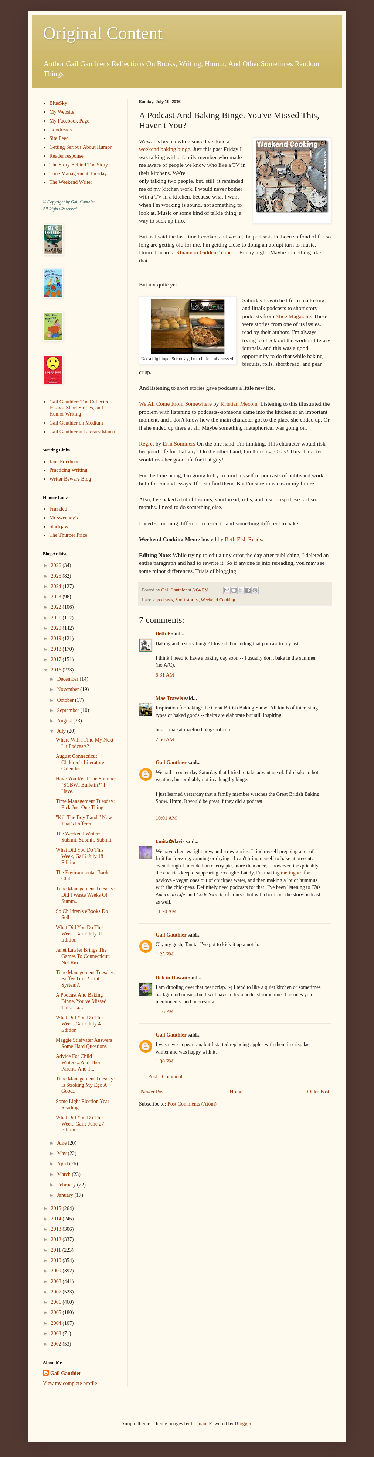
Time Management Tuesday (78, 173)
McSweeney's (64, 517)
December (68, 679)
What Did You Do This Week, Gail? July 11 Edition (79, 934)
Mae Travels (169, 698)
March (64, 1174)
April (63, 1163)
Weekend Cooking (218, 599)
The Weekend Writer (71, 182)
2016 (57, 670)
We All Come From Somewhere (175, 404)
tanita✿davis (170, 841)
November (68, 689)
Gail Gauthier (171, 762)
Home (236, 1092)
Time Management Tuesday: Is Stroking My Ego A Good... (85, 1085)
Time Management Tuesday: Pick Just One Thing (85, 804)
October (66, 700)
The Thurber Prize (68, 535)
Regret (146, 443)
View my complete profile (70, 1383)
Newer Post (153, 1092)
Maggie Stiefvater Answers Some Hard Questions (84, 1043)
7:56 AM (165, 739)
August (65, 721)
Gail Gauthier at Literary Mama (82, 431)
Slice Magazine (293, 316)
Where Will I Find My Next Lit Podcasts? (84, 743)
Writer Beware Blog (70, 479)
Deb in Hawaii (171, 977)
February (67, 1185)
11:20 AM (166, 911)
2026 (57, 565)
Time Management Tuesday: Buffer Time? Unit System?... (85, 979)
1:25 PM (165, 954)
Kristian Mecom (240, 404)
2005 (57, 1312)
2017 (57, 659)
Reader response (67, 156)
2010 (57, 1260)
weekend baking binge (164, 149)
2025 (57, 576)
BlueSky (58, 103)
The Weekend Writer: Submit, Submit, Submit (83, 837)
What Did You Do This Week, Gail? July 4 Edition (79, 1024)
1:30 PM (165, 1061)
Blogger (243, 1423)
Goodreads (61, 130)
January (65, 1195)
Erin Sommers (179, 443)
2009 (57, 1271)
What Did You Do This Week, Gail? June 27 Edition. (80, 1124)
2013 (57, 1229)
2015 (57, 1208)
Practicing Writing (69, 470)
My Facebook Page (69, 121)
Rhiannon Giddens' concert (207, 252)
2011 (56, 1250)
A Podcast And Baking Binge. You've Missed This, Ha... (81, 1001)
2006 (57, 1302)
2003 (57, 1333)
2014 (57, 1218)
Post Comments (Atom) (192, 1104)
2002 (57, 1344)
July (62, 731)
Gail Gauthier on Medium (76, 423)
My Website (62, 112)
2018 (57, 649)
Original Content (103, 33)
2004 (57, 1323)
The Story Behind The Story (79, 165)
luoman (198, 1423)
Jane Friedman (65, 461)
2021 (57, 618)
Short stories (186, 599)
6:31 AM (165, 675)
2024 (57, 586)
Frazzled (58, 509)
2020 (57, 628)
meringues (291, 873)
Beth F (163, 633)
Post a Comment (165, 1076)
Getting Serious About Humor (81, 147)
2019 (57, 638)
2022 (57, 607)
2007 (57, 1292)
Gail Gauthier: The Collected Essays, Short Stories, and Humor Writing (80, 408)
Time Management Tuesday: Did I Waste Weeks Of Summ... (85, 895)
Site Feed (59, 138)
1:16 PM (165, 1011)
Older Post (318, 1092)
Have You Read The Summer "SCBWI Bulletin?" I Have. (86, 785)
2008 (57, 1281)
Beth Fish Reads (242, 539)
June (62, 1143)
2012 (57, 1239)
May (62, 1153)
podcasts (165, 599)
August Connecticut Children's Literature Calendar (80, 762)
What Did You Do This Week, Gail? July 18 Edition (79, 856)
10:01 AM (166, 818)
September (68, 710)
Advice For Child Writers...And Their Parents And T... (79, 1063)
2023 (57, 596)
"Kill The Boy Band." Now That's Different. (84, 821)
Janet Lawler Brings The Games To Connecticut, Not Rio (83, 956)
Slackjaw (59, 526)
